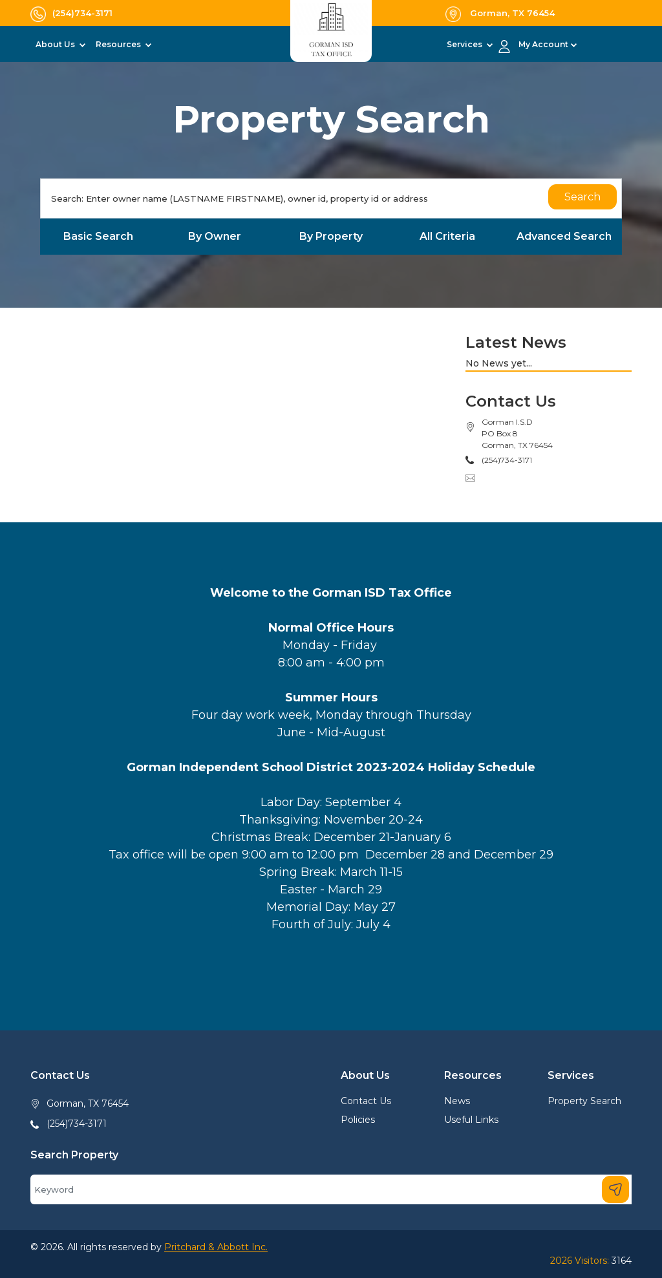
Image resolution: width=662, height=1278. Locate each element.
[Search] (331, 198)
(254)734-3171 (77, 1123)
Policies (358, 1119)
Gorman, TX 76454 (88, 1103)
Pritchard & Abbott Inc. (216, 1247)
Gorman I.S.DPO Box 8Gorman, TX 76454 (517, 433)
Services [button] (465, 44)
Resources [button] (119, 44)
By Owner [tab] (214, 236)
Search (582, 197)
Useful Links (471, 1119)
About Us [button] (56, 44)
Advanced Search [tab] (564, 236)
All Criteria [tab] (447, 236)
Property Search (584, 1101)
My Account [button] (543, 44)
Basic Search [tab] (98, 236)
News (457, 1101)
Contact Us (366, 1101)
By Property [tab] (331, 236)
